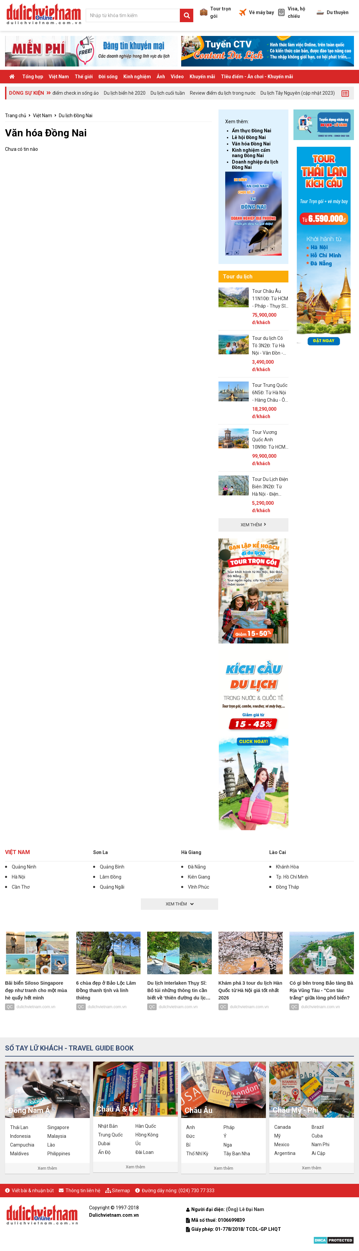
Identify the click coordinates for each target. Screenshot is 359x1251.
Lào (51, 1145)
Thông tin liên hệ (83, 1190)
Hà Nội (18, 877)
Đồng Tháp (287, 887)
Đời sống (108, 76)
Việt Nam (59, 76)
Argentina (284, 1153)
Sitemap (121, 1190)
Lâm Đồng (110, 877)
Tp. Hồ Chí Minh (292, 877)
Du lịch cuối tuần (168, 93)
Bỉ (188, 1145)
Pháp (229, 1127)
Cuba (317, 1135)
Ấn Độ (104, 1152)
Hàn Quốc (145, 1126)
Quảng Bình (112, 866)
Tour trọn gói (215, 12)
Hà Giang (191, 852)
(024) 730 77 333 (196, 1190)
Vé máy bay (256, 12)
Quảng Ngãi (112, 887)
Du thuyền (333, 12)
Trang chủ (15, 115)
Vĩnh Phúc (198, 887)
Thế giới (84, 76)
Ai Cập (318, 1153)
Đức (190, 1136)
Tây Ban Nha (237, 1153)
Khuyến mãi (202, 76)
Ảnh (161, 76)
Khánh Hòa (287, 866)
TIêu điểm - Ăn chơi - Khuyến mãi (257, 76)
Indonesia (20, 1136)
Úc (138, 1143)
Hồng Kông (146, 1134)
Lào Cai (277, 852)
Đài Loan (144, 1152)
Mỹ (277, 1135)
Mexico (281, 1144)
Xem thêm (47, 1168)
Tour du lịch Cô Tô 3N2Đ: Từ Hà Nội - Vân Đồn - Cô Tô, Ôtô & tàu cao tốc (269, 353)
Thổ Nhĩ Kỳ (197, 1153)
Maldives (19, 1153)
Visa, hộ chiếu (291, 12)
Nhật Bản (108, 1126)
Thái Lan (19, 1127)
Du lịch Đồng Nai (75, 115)
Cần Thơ (21, 887)
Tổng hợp (32, 76)
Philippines (58, 1153)
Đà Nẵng (197, 866)
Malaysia (56, 1136)
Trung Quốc (110, 1134)
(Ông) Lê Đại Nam (245, 1209)
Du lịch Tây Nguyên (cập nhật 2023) (298, 93)
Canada (282, 1127)
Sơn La (100, 852)
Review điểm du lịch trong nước (222, 93)
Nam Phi (320, 1144)
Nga (228, 1145)
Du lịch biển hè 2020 (125, 93)
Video (177, 76)
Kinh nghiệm (137, 76)
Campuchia (22, 1145)
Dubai (104, 1143)
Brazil (318, 1127)
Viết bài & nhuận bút (33, 1190)
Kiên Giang (199, 877)
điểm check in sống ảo (75, 93)
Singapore (58, 1127)
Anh (190, 1127)
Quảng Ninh (24, 866)
